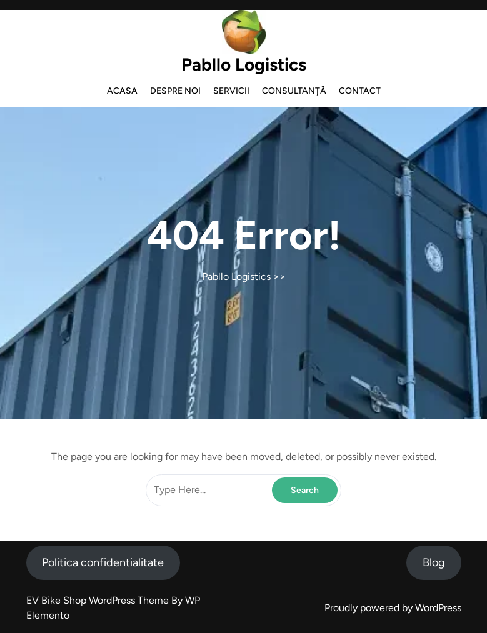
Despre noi (175, 91)
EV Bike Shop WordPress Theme (98, 600)
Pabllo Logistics (243, 64)
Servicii (231, 91)
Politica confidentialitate (103, 562)
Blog (434, 562)
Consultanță (294, 91)
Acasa (122, 91)
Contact (360, 91)
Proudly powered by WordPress (392, 608)
